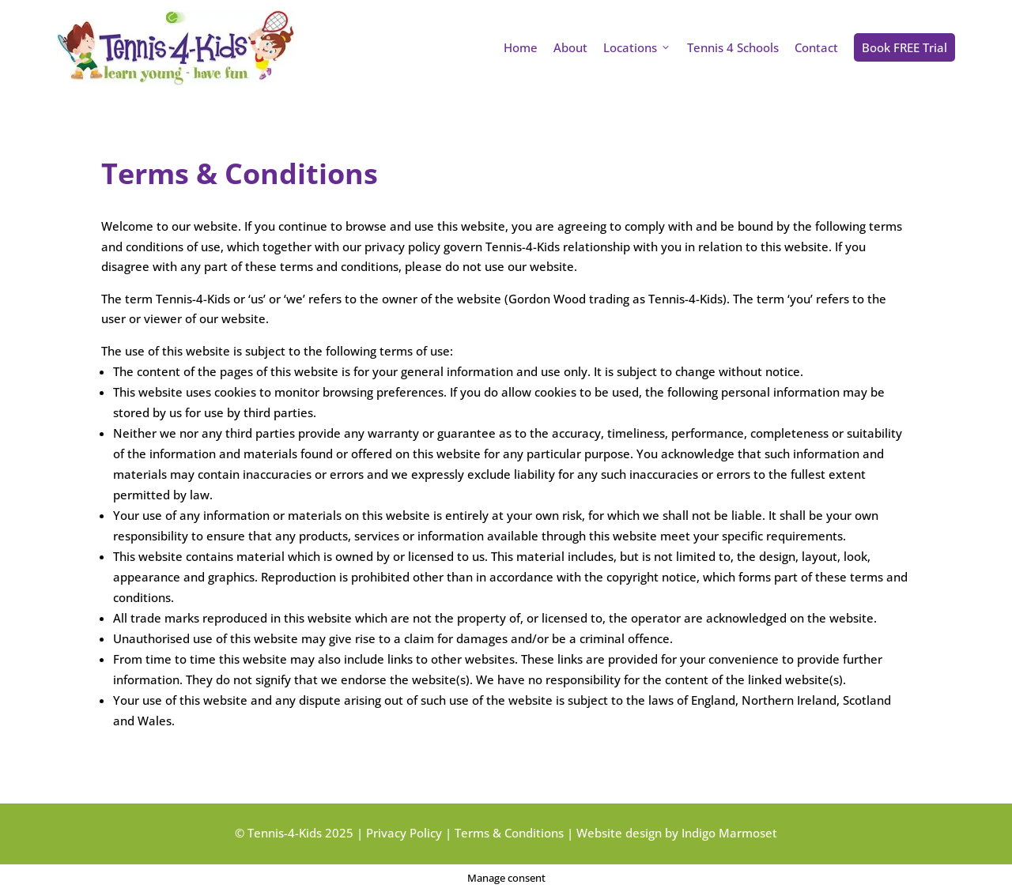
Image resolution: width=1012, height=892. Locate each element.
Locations (637, 47)
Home (521, 47)
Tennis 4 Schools (733, 47)
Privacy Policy (404, 833)
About (570, 47)
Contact (816, 47)
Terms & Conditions (509, 833)
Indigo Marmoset (729, 833)
